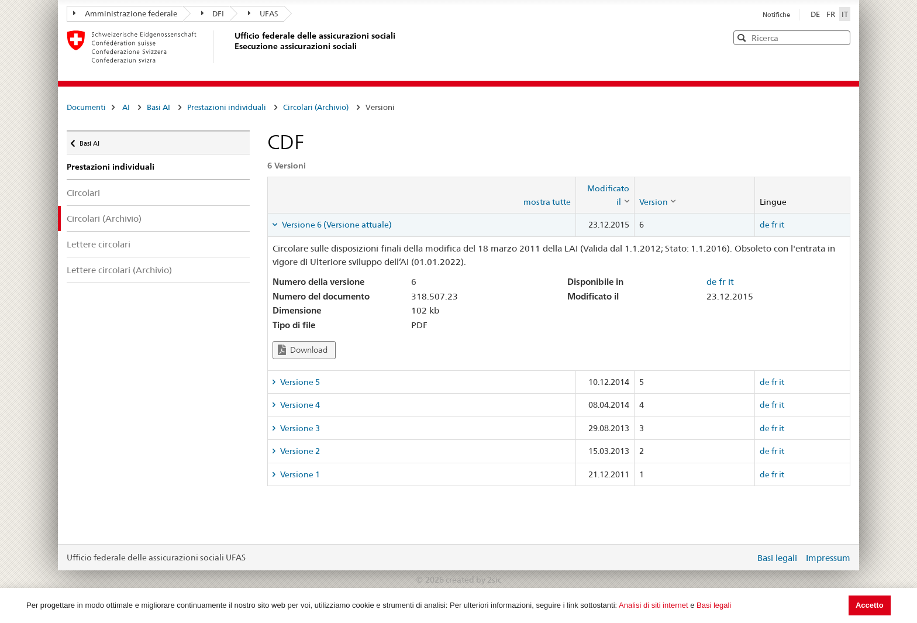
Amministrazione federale (125, 13)
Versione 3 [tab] (299, 428)
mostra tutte (547, 201)
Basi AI (158, 107)
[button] (840, 37)
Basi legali (714, 605)
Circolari (83, 192)
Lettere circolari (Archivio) (119, 270)
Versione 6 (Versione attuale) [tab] (336, 224)
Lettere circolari (98, 244)
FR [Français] (831, 14)
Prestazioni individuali (226, 107)
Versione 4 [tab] (299, 404)
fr (774, 224)
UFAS (263, 13)
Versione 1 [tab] (299, 474)
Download (303, 350)
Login (743, 557)
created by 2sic (473, 579)
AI (126, 107)
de (765, 224)
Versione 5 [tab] (299, 382)
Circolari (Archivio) (316, 107)
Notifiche (776, 15)
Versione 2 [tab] (299, 451)
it (781, 224)
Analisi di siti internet (653, 605)
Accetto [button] (870, 605)
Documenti (86, 107)
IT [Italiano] (845, 14)
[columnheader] (604, 195)
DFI (213, 13)
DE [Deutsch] (816, 14)
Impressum (828, 557)
